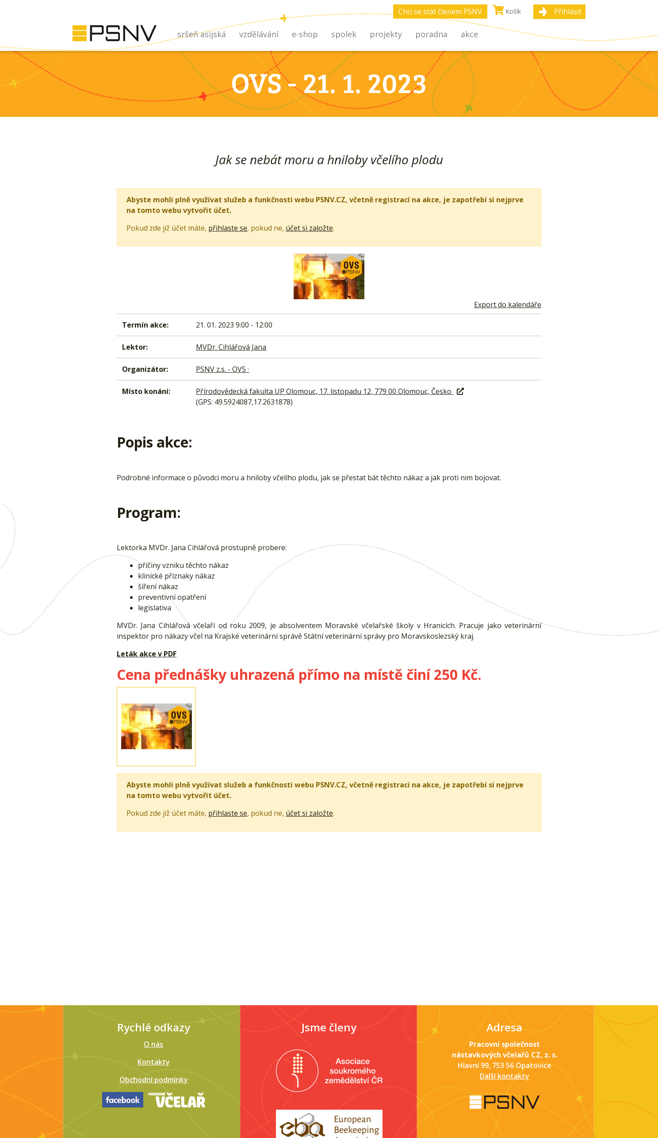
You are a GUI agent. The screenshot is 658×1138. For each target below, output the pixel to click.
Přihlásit (567, 11)
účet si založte (309, 228)
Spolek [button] (343, 34)
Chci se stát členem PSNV (440, 11)
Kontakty (154, 1062)
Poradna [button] (431, 34)
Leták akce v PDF (146, 654)
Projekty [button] (386, 34)
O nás (153, 1044)
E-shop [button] (305, 34)
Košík (507, 10)
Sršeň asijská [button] (201, 34)
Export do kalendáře (507, 304)
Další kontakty (504, 1076)
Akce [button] (469, 34)
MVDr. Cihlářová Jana (231, 347)
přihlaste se (227, 228)
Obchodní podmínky (153, 1079)
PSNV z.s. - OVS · (222, 369)
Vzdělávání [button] (259, 34)
